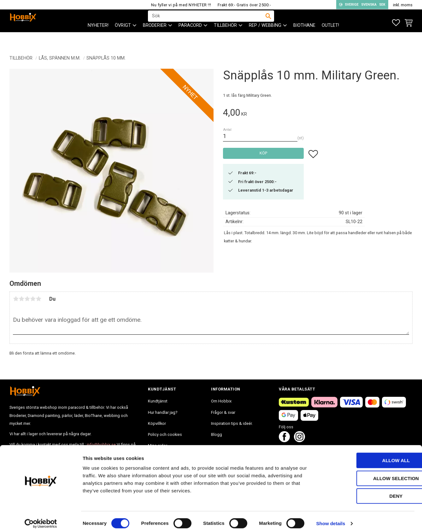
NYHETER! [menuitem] (98, 38)
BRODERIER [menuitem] (155, 38)
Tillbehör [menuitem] (225, 38)
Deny (369, 492)
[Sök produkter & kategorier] (206, 22)
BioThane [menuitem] (304, 38)
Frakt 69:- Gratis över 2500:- (244, 5)
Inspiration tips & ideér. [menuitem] (232, 423)
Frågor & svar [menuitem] (223, 412)
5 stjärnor (38, 299)
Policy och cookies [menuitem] (165, 434)
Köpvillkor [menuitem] (157, 423)
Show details (330, 519)
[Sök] (268, 22)
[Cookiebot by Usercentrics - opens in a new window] (40, 519)
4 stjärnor (33, 299)
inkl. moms (403, 5)
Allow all (369, 456)
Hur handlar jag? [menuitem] (162, 412)
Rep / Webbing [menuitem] (265, 38)
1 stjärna (16, 299)
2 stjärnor (21, 299)
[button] (396, 23)
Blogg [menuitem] (216, 434)
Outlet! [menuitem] (330, 38)
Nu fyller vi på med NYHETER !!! (181, 5)
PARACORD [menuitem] (190, 38)
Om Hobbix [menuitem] (221, 401)
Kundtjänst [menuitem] (157, 401)
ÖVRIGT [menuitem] (123, 38)
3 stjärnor (27, 299)
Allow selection (369, 474)
